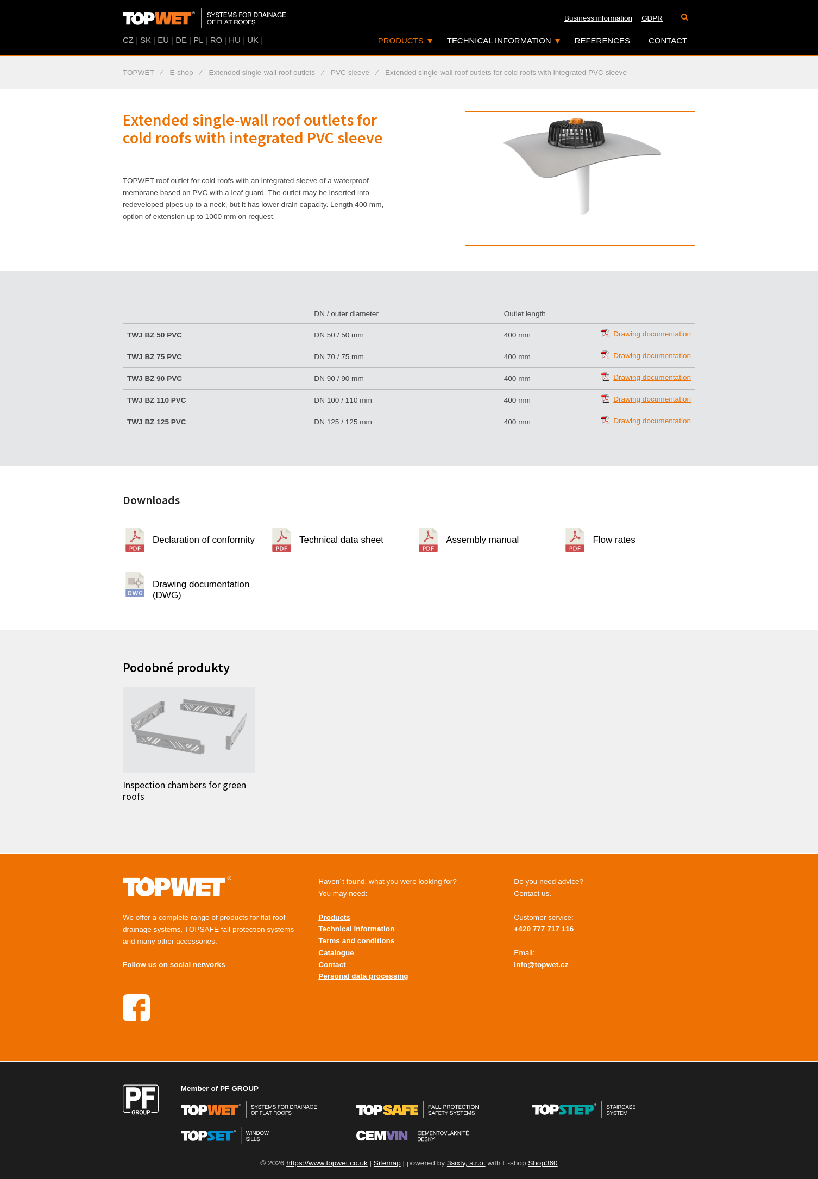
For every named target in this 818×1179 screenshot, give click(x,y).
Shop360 (542, 1163)
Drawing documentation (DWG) (201, 588)
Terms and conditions (356, 941)
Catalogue (336, 953)
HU (235, 40)
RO (216, 40)
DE (181, 40)
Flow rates (614, 540)
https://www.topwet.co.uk (327, 1163)
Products (401, 40)
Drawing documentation (652, 334)
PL (198, 40)
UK (253, 40)
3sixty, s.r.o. (466, 1163)
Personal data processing (363, 976)
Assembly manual (482, 540)
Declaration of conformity (204, 540)
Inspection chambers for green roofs (184, 790)
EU (163, 40)
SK (145, 40)
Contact (668, 40)
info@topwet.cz (541, 965)
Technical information (499, 40)
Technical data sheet (341, 540)
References (602, 40)
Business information (598, 18)
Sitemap (387, 1163)
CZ (128, 40)
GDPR (652, 18)
